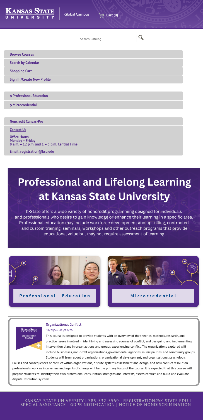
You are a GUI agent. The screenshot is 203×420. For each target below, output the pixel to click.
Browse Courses (22, 54)
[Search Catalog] (107, 38)
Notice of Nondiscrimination (155, 404)
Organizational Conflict (63, 324)
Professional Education (28, 95)
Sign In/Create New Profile (30, 79)
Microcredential (23, 105)
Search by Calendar (24, 62)
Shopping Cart (21, 71)
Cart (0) (106, 15)
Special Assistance (43, 404)
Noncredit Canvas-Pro (26, 121)
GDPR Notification (92, 404)
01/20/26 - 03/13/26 (59, 330)
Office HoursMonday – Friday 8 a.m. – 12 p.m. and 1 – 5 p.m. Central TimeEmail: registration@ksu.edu (44, 140)
